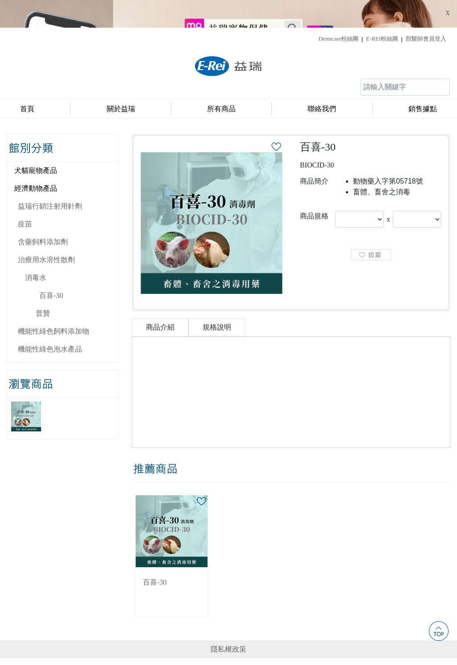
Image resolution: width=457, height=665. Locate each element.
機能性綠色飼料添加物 (53, 303)
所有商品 (221, 81)
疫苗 (25, 196)
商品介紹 (160, 299)
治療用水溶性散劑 (46, 232)
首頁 (27, 81)
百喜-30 (51, 268)
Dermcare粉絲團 (338, 11)
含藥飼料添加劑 (43, 214)
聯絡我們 (321, 81)
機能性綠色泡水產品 (50, 321)
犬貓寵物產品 (35, 142)
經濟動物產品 (35, 160)
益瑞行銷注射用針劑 (50, 178)
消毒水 (35, 250)
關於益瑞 (121, 81)
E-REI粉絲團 (382, 11)
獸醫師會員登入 (426, 11)
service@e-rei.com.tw (324, 640)
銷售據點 (422, 81)
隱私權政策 (228, 621)
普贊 (43, 285)
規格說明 (217, 299)
